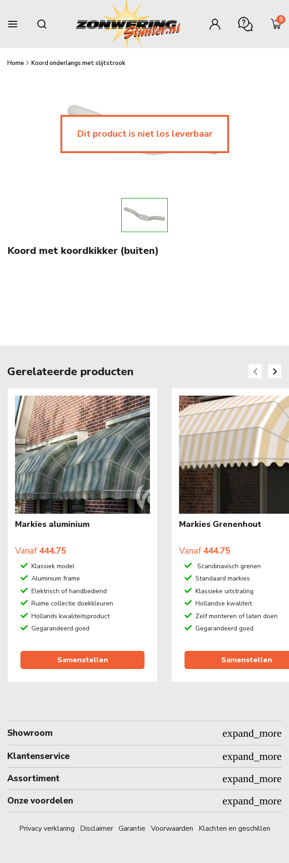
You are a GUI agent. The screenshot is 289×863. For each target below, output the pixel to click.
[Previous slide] (255, 371)
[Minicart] (276, 24)
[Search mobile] (41, 24)
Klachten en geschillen (234, 828)
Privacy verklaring (47, 828)
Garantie (132, 828)
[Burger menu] (12, 24)
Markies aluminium (52, 524)
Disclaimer (96, 828)
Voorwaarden (172, 828)
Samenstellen (82, 660)
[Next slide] (275, 371)
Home (16, 63)
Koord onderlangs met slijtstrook (78, 63)
